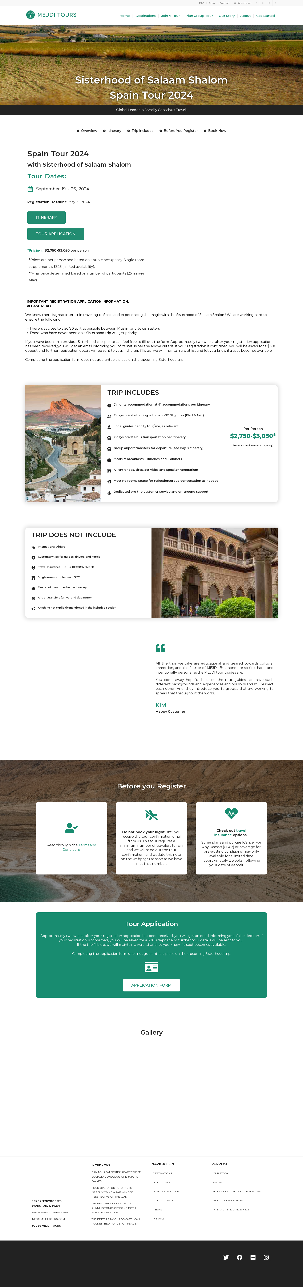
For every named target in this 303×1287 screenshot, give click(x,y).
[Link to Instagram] (269, 3)
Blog (212, 3)
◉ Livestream (242, 3)
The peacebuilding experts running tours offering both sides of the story (114, 1208)
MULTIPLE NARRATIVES (228, 1200)
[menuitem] (202, 3)
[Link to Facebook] (263, 3)
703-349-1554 (40, 1212)
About (217, 1182)
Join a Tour (161, 1182)
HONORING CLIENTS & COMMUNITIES (236, 1191)
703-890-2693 (59, 1212)
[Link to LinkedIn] (275, 3)
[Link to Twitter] (257, 3)
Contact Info (163, 1200)
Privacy (158, 1218)
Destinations (162, 1173)
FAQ (201, 3)
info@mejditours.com (48, 1219)
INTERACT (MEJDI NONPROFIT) (232, 1209)
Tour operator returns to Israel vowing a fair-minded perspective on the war (112, 1192)
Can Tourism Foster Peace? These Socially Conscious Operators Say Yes (116, 1176)
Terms (157, 1209)
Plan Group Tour (166, 1191)
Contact (224, 3)
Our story (220, 1173)
